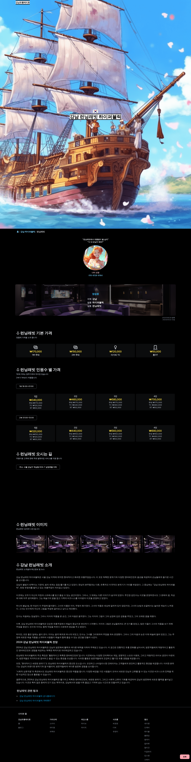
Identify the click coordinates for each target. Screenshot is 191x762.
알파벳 (147, 743)
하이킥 (83, 727)
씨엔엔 (115, 723)
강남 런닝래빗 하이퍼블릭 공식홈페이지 (37, 696)
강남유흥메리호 (23, 2)
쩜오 (146, 719)
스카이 (52, 723)
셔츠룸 (115, 719)
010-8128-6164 (96, 275)
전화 (184, 757)
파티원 (52, 727)
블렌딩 (147, 735)
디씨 (114, 727)
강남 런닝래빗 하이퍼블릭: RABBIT (35, 700)
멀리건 (147, 747)
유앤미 (115, 731)
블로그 (20, 727)
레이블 (147, 731)
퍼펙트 (52, 731)
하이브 (83, 723)
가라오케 (53, 719)
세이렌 (147, 723)
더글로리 (147, 751)
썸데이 (147, 739)
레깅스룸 (84, 719)
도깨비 (147, 727)
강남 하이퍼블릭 (27, 231)
